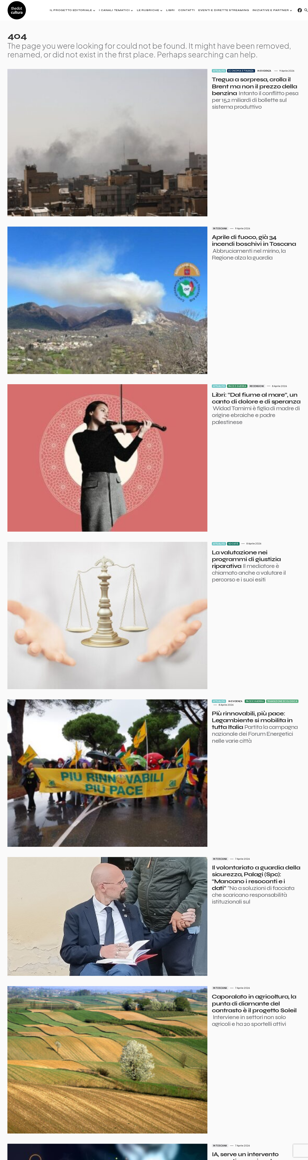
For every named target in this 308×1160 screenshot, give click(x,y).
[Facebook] (300, 10)
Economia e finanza (190, 71)
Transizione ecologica (231, 543)
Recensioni (206, 307)
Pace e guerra (186, 307)
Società (182, 425)
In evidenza (213, 71)
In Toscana (169, 189)
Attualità (168, 71)
